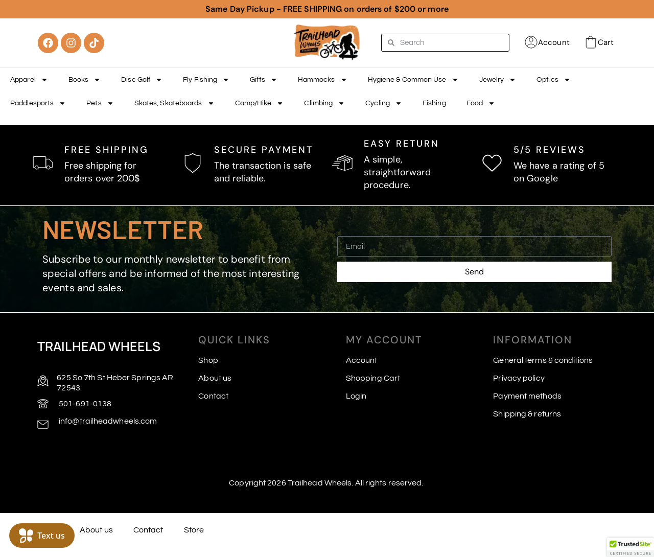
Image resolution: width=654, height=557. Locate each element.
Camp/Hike (259, 103)
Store (194, 530)
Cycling (383, 103)
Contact (213, 396)
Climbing (324, 103)
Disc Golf (141, 79)
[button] (630, 547)
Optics (553, 79)
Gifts (263, 79)
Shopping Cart (373, 378)
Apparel (29, 79)
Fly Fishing (206, 79)
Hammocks (322, 79)
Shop (208, 360)
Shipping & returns (527, 414)
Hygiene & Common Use (413, 79)
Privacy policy (518, 378)
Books (84, 79)
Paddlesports (38, 103)
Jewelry (498, 79)
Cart (606, 42)
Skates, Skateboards (174, 103)
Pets (99, 103)
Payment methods (527, 396)
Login (356, 396)
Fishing (434, 103)
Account (554, 42)
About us (214, 378)
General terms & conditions (543, 360)
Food (480, 103)
